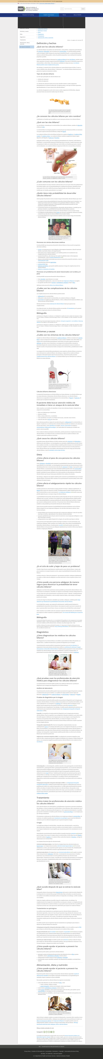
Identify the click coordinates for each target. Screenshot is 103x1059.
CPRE (80, 927)
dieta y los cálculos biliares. (56, 285)
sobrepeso (42, 463)
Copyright (61, 1051)
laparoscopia (40, 846)
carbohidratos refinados (62, 282)
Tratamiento (23, 40)
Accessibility (48, 1051)
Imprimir (44, 1032)
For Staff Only (49, 1053)
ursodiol (61, 525)
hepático (48, 837)
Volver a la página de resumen (74, 40)
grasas (42, 989)
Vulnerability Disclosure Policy (72, 1051)
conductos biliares (61, 59)
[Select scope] (62, 8)
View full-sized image (75, 149)
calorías (54, 282)
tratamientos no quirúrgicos (61, 818)
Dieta (21, 34)
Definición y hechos (24, 28)
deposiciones (59, 892)
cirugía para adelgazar (68, 281)
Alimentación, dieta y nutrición (25, 43)
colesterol (40, 51)
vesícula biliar (63, 51)
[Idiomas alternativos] (80, 20)
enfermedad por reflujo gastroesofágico (46, 427)
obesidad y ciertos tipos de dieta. (57, 450)
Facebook (47, 1032)
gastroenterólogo (68, 811)
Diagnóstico (22, 37)
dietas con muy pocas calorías (44, 1020)
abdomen (62, 61)
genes (58, 212)
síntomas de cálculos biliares (57, 303)
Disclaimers (55, 1051)
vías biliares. (40, 741)
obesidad (43, 279)
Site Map (43, 1053)
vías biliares (72, 59)
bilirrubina (46, 51)
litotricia (66, 939)
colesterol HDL (41, 264)
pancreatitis (41, 299)
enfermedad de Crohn (43, 260)
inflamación (41, 296)
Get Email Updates (58, 1053)
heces (49, 419)
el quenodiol (67, 931)
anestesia (70, 705)
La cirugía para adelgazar (64, 492)
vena (47, 773)
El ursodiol (52, 931)
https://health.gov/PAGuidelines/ (62, 626)
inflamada (50, 854)
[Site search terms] (72, 8)
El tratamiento (70, 308)
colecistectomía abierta (64, 852)
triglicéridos (53, 262)
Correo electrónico (51, 1032)
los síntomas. (74, 645)
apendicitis (52, 425)
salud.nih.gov (59, 1)
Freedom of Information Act (38, 1051)
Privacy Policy (27, 1051)
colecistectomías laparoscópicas (65, 846)
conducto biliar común (42, 793)
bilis (43, 127)
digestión (80, 125)
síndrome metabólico (43, 266)
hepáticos (70, 134)
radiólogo (58, 703)
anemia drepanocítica (55, 257)
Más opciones (54, 1032)
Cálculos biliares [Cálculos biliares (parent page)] (25, 25)
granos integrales (45, 986)
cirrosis (40, 249)
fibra (74, 282)
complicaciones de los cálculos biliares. (46, 356)
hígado (64, 131)
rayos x (46, 726)
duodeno (57, 137)
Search (83, 8)
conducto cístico (46, 136)
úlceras (62, 425)
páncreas (51, 137)
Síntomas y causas (24, 31)
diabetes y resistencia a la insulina (46, 269)
